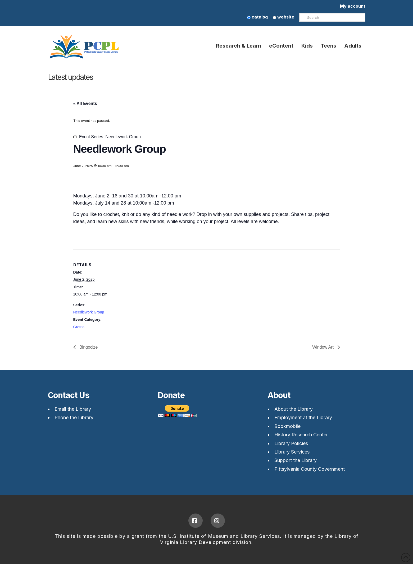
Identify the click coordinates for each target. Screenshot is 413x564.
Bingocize (88, 347)
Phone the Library (74, 417)
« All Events (85, 103)
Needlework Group (88, 312)
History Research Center (301, 434)
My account (352, 6)
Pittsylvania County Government (309, 469)
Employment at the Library (303, 417)
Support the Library (295, 460)
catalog (257, 17)
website (283, 17)
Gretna (79, 327)
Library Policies (291, 443)
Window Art (323, 347)
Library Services (292, 452)
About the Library (293, 409)
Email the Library (73, 409)
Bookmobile (287, 426)
